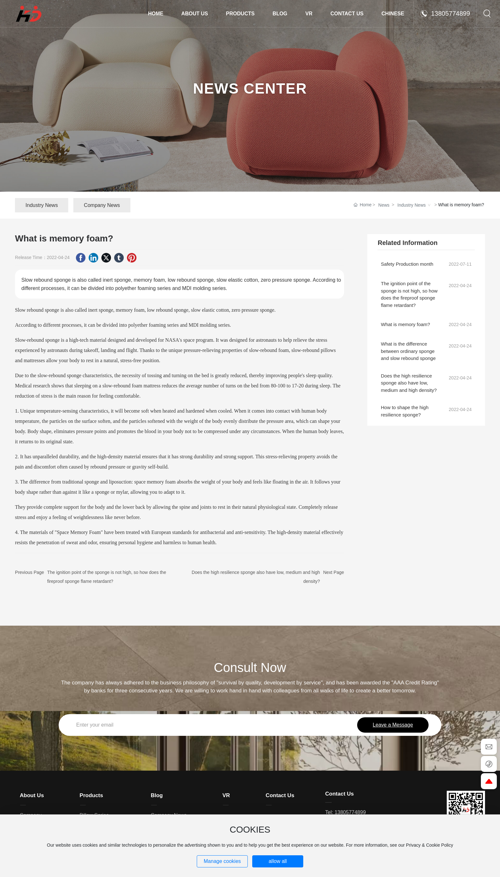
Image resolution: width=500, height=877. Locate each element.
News (383, 205)
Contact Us (339, 794)
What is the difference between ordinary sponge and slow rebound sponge (408, 351)
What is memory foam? (405, 324)
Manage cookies (222, 861)
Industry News (411, 205)
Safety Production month (407, 264)
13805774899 (445, 14)
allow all (277, 861)
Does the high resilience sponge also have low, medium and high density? (409, 383)
